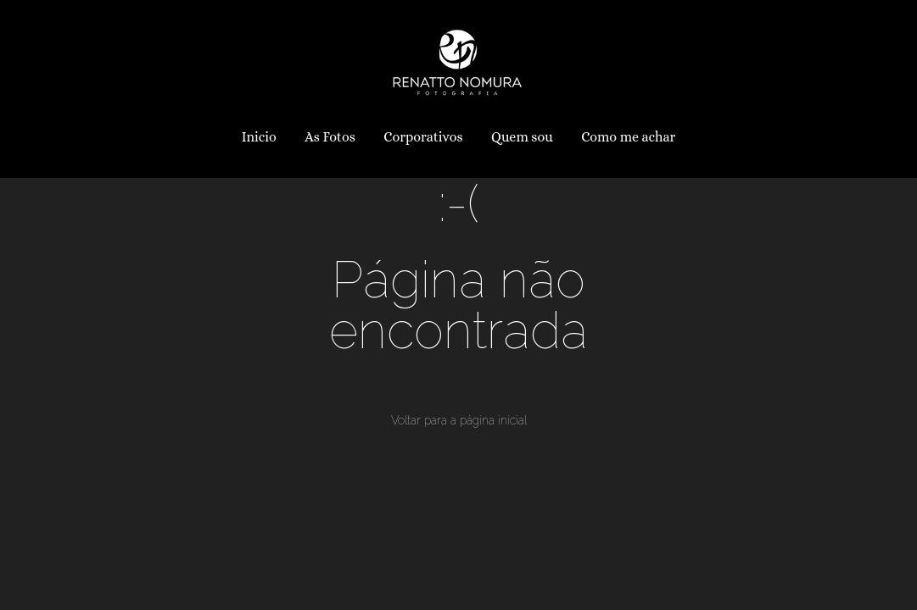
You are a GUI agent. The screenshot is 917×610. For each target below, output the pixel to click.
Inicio (259, 137)
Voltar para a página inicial (459, 420)
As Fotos (330, 137)
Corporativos (422, 137)
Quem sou (522, 137)
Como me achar (628, 137)
